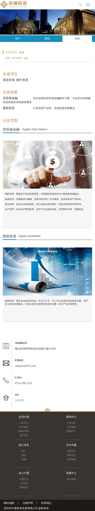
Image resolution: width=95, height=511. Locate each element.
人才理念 (23, 483)
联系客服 (71, 479)
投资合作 (71, 451)
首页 (7, 58)
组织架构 (23, 427)
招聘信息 (23, 487)
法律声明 (28, 503)
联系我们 (46, 503)
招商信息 (71, 455)
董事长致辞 (23, 431)
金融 (77, 38)
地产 (17, 38)
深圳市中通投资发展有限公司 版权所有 (26, 508)
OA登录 (19, 400)
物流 (47, 38)
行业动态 (71, 423)
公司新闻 (71, 427)
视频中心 (71, 431)
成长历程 (23, 435)
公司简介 (23, 423)
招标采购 (71, 459)
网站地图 (9, 503)
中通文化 (23, 479)
